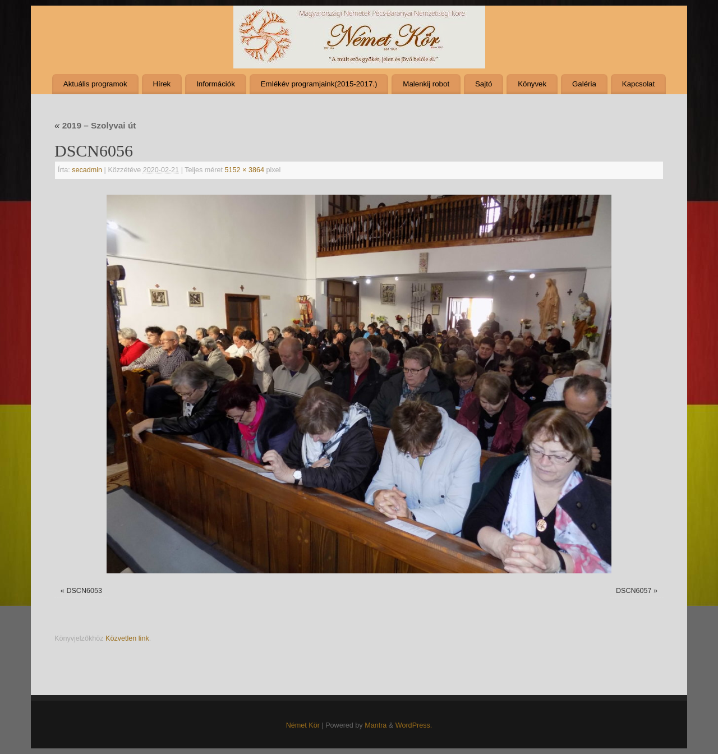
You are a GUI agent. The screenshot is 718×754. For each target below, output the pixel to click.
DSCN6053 (84, 591)
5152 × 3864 (244, 170)
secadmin (87, 170)
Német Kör (303, 725)
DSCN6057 (634, 591)
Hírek (162, 84)
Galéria (584, 84)
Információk (215, 84)
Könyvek (532, 84)
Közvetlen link (127, 638)
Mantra (375, 725)
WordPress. (413, 725)
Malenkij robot (426, 84)
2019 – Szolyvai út (95, 125)
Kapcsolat (638, 84)
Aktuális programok (95, 84)
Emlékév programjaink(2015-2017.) (319, 84)
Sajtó (483, 84)
